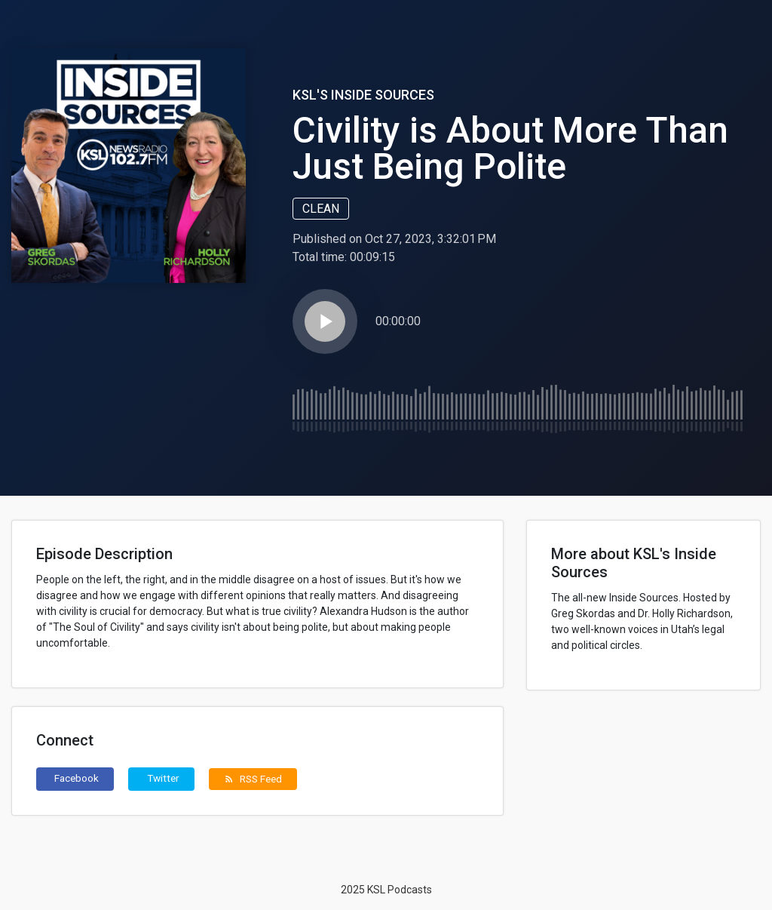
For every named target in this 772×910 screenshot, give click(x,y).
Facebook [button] (76, 778)
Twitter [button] (163, 778)
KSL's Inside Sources (363, 95)
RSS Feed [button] (253, 779)
